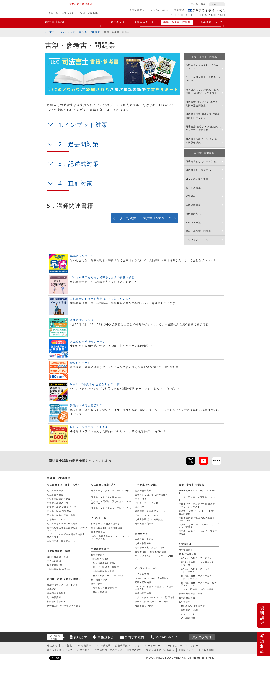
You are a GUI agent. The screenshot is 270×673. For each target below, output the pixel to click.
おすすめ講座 (193, 187)
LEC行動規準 (103, 645)
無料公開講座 (100, 591)
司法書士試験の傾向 (57, 502)
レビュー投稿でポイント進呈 (89, 427)
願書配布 (51, 589)
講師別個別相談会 (56, 593)
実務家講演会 (98, 532)
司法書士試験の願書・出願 (61, 515)
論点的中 (139, 507)
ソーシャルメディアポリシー (181, 645)
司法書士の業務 (55, 490)
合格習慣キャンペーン (84, 320)
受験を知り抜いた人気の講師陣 (151, 494)
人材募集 (67, 645)
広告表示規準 (122, 645)
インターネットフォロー (148, 502)
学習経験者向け (143, 22)
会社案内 (52, 645)
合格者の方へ (193, 213)
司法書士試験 (55, 22)
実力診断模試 (54, 561)
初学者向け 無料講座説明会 (105, 523)
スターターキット (190, 614)
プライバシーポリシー (147, 645)
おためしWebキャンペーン (88, 341)
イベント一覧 (193, 222)
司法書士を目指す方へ (198, 170)
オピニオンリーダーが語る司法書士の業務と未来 (67, 535)
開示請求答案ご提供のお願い (150, 547)
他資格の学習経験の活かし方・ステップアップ (67, 529)
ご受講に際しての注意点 (108, 650)
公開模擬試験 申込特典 (59, 569)
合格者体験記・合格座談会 (149, 519)
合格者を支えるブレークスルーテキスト (203, 66)
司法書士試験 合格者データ (61, 507)
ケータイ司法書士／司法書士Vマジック (142, 218)
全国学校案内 (137, 10)
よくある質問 (142, 574)
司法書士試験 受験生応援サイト (65, 579)
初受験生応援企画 (56, 601)
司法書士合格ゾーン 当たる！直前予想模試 (203, 140)
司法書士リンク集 (144, 605)
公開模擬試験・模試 (103, 571)
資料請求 (179, 10)
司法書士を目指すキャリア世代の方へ (111, 508)
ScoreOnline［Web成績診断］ (152, 578)
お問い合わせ (69, 13)
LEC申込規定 (134, 650)
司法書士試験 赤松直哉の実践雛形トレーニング (203, 116)
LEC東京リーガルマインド (60, 32)
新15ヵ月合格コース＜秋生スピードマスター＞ (199, 584)
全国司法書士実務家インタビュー (64, 541)
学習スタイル (142, 498)
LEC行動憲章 (83, 645)
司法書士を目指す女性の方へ (106, 497)
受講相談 (262, 643)
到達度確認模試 (55, 565)
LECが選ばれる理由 (197, 178)
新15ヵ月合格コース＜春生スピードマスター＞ (199, 563)
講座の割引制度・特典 (190, 593)
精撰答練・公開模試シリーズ (150, 511)
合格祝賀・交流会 (144, 523)
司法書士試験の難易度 (59, 498)
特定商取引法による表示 (160, 650)
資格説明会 (106, 637)
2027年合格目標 (187, 553)
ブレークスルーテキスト (148, 515)
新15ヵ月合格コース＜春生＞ (196, 558)
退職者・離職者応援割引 (86, 405)
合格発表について (212, 22)
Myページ (217, 4)
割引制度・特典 (99, 579)
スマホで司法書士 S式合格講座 (197, 589)
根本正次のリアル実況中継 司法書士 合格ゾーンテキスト (203, 91)
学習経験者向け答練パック (107, 563)
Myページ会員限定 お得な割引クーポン (96, 384)
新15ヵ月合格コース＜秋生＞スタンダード (196, 570)
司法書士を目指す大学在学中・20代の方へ (110, 491)
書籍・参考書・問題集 (177, 22)
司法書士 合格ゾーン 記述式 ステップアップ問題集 (203, 128)
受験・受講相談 (89, 13)
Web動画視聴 (188, 618)
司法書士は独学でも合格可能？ (63, 523)
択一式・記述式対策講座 (106, 567)
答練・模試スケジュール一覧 (108, 575)
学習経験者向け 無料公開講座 (106, 528)
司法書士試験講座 (89, 32)
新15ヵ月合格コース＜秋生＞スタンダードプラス (196, 577)
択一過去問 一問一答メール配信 (152, 601)
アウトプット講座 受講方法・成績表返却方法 (154, 587)
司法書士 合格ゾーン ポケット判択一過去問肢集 (203, 103)
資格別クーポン (80, 363)
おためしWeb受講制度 (193, 605)
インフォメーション (197, 240)
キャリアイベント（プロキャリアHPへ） (154, 557)
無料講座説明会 (187, 597)
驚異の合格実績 (143, 490)
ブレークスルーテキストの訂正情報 (156, 597)
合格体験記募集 (143, 543)
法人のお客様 (198, 4)
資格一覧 (53, 13)
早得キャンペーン (82, 256)
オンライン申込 (159, 10)
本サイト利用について (60, 650)
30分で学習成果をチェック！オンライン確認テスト (110, 537)
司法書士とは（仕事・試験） (202, 161)
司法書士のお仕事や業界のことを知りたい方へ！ (102, 298)
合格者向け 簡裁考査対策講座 (150, 551)
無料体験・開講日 (190, 609)
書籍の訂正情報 (143, 593)
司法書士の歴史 (55, 494)
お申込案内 (83, 650)
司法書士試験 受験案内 (59, 511)
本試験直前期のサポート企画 (62, 585)
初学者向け (117, 22)
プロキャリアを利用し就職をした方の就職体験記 (102, 277)
